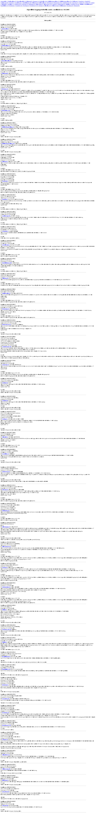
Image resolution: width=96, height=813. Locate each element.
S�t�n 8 (68, 4)
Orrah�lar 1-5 (11, 4)
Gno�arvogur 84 (4, 2)
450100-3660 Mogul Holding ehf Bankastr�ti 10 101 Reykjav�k (8, 291)
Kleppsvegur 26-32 (58, 2)
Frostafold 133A (18, 5)
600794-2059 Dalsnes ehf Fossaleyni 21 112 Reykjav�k (8, 585)
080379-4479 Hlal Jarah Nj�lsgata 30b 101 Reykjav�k (8, 803)
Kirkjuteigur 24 (50, 2)
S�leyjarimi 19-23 (48, 4)
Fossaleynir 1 (81, 1)
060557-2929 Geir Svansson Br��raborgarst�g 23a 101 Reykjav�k (10, 141)
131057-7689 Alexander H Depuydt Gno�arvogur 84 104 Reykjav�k (8, 213)
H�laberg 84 (35, 2)
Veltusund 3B (76, 5)
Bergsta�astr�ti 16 (21, 1)
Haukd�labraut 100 (27, 2)
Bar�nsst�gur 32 (12, 1)
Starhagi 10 (54, 4)
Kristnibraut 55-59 (34, 5)
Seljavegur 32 (25, 4)
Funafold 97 (87, 1)
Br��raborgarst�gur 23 (53, 1)
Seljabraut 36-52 (18, 4)
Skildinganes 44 (31, 4)
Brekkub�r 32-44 (43, 1)
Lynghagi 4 (4, 419)
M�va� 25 (4, 4)
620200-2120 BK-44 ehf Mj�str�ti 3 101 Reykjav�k (8, 58)
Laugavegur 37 (75, 2)
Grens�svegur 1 (18, 2)
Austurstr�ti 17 (4, 1)
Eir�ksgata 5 (75, 1)
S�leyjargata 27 (39, 4)
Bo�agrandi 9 (29, 1)
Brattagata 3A (36, 1)
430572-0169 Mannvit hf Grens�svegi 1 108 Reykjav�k (8, 242)
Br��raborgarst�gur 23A (66, 1)
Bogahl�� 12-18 (5, 5)
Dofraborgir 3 (12, 5)
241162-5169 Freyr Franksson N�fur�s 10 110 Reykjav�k (8, 752)
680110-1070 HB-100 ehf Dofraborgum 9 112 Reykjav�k (8, 260)
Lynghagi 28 (87, 2)
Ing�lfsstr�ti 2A (42, 2)
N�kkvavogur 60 (56, 5)
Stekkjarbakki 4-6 (61, 4)
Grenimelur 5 (11, 2)
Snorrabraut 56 (70, 5)
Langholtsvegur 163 (67, 2)
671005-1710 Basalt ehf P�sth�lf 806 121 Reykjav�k (8, 362)
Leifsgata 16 (41, 5)
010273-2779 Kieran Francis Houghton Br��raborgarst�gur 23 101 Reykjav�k (10, 125)
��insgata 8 (63, 5)
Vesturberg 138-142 (75, 4)
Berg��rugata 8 (88, 4)
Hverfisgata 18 (26, 5)
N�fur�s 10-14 (47, 5)
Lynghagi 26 (81, 2)
